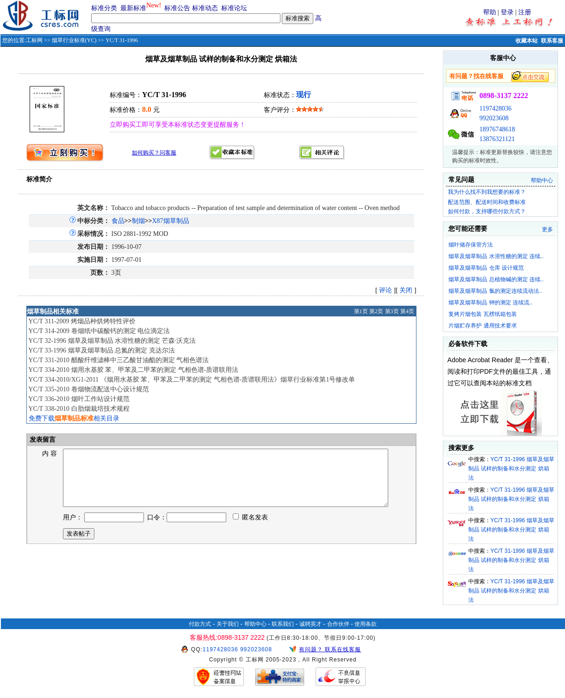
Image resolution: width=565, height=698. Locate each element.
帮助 (489, 12)
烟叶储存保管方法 (470, 244)
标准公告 (177, 8)
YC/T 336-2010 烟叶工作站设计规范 (78, 398)
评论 (385, 290)
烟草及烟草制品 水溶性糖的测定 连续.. (495, 256)
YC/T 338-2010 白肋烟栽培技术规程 (78, 408)
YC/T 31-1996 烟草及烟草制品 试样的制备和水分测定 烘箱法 (511, 468)
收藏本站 (526, 40)
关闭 (405, 290)
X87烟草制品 (170, 220)
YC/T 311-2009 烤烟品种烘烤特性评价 (82, 321)
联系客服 (552, 40)
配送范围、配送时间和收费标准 (487, 202)
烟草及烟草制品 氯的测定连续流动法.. (495, 291)
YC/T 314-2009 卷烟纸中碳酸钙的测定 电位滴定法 (99, 330)
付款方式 (200, 624)
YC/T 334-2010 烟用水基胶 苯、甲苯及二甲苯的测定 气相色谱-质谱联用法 (133, 369)
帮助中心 (542, 180)
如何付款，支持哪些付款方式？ (487, 211)
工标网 (34, 40)
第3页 (392, 311)
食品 (118, 220)
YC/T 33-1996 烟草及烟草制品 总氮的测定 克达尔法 (101, 350)
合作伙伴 (338, 624)
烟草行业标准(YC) (74, 40)
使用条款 (365, 624)
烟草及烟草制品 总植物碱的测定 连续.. (495, 279)
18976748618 (497, 129)
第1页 (361, 311)
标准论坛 (234, 8)
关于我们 (228, 624)
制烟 (138, 220)
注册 (524, 12)
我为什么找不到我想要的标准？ (487, 192)
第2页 (376, 311)
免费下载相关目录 (74, 418)
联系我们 (283, 624)
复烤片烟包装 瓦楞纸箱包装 (482, 314)
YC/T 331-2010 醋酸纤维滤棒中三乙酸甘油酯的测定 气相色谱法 (118, 360)
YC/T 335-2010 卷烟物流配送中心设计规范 (88, 389)
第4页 (407, 311)
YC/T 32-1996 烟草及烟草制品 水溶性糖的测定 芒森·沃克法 (112, 340)
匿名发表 (250, 528)
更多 (547, 229)
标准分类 (104, 8)
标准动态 (205, 8)
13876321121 (497, 139)
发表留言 (42, 439)
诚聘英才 (310, 624)
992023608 (494, 118)
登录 (507, 12)
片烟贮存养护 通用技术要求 (482, 325)
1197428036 (495, 108)
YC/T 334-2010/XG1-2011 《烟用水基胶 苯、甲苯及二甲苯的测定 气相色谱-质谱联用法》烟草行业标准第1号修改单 (191, 379)
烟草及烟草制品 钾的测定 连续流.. (490, 302)
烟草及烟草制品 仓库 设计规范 (486, 268)
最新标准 (133, 8)
